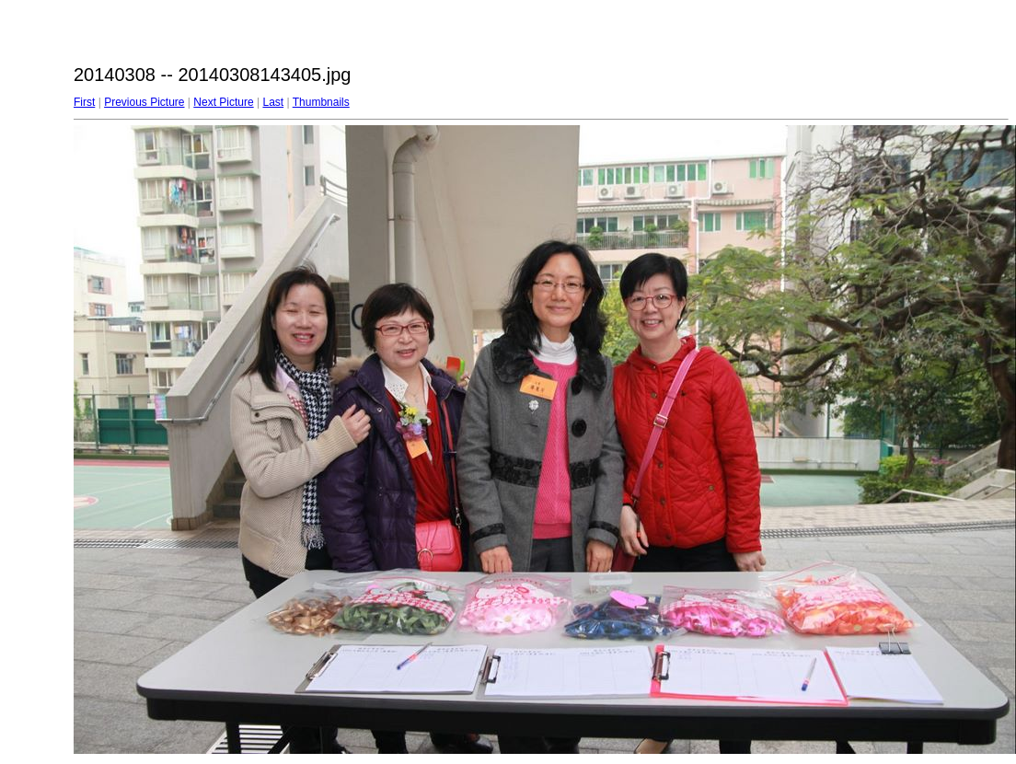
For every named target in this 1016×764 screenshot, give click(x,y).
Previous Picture (144, 102)
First (84, 102)
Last (272, 102)
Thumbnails (321, 102)
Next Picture (223, 102)
